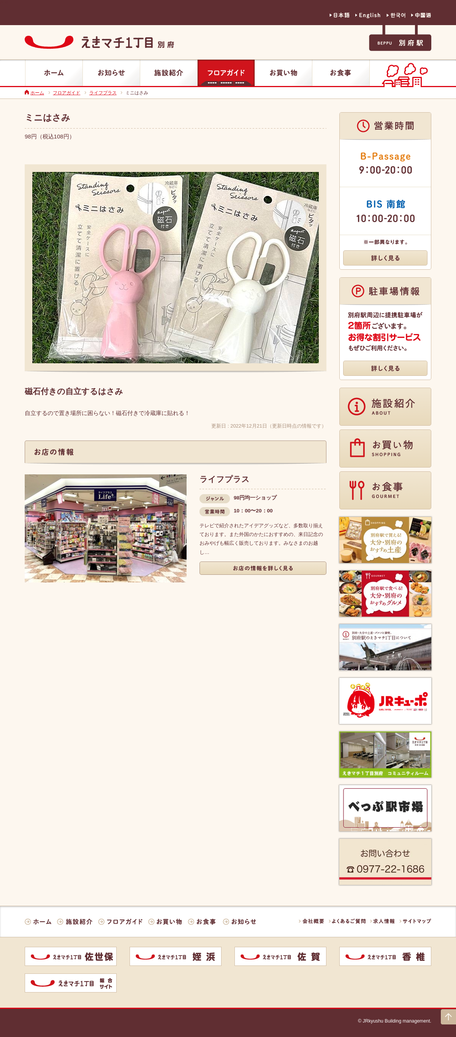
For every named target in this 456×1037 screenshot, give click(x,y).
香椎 (385, 956)
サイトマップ (415, 921)
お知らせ (111, 72)
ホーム (53, 72)
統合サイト (70, 983)
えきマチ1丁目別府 (99, 42)
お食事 (340, 72)
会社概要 (311, 921)
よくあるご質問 (347, 921)
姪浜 (175, 956)
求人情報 (382, 921)
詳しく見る (263, 568)
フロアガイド (226, 72)
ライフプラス (103, 92)
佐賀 (280, 956)
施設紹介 (168, 72)
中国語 (421, 15)
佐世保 (70, 956)
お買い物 (283, 72)
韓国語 (395, 15)
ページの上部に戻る (448, 1016)
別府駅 (400, 38)
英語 (368, 15)
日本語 (339, 15)
